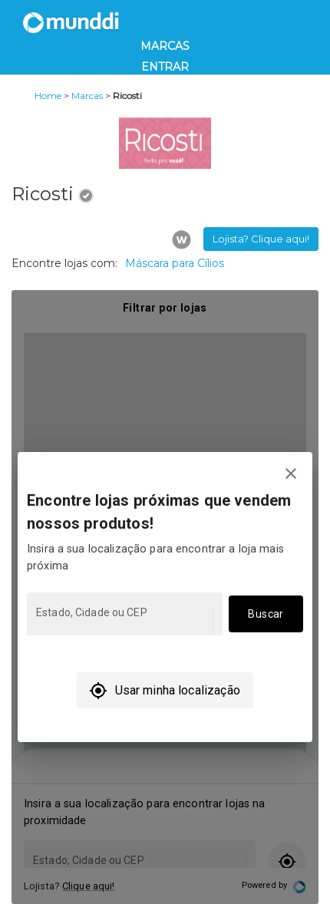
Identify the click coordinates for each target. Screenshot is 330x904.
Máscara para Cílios (174, 263)
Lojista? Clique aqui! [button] (261, 239)
